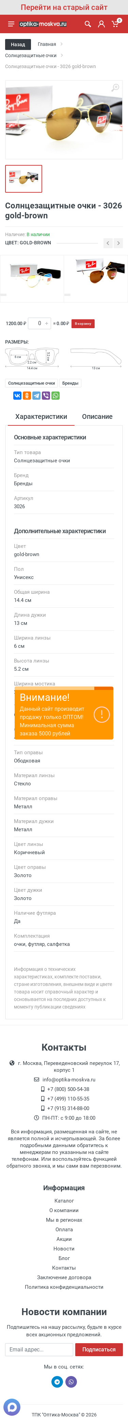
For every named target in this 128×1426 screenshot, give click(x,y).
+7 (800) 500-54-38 (68, 1089)
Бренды (70, 383)
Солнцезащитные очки (31, 383)
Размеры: (17, 342)
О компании (64, 1210)
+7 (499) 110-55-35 (68, 1099)
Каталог (64, 1201)
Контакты (64, 1268)
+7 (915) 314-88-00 (68, 1108)
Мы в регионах (64, 1220)
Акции (64, 1239)
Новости (64, 1249)
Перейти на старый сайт (64, 7)
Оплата (64, 1229)
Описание (97, 416)
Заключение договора (64, 1277)
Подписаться (99, 1349)
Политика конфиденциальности (64, 1287)
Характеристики (41, 416)
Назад (18, 44)
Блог (64, 1258)
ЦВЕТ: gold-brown (28, 242)
